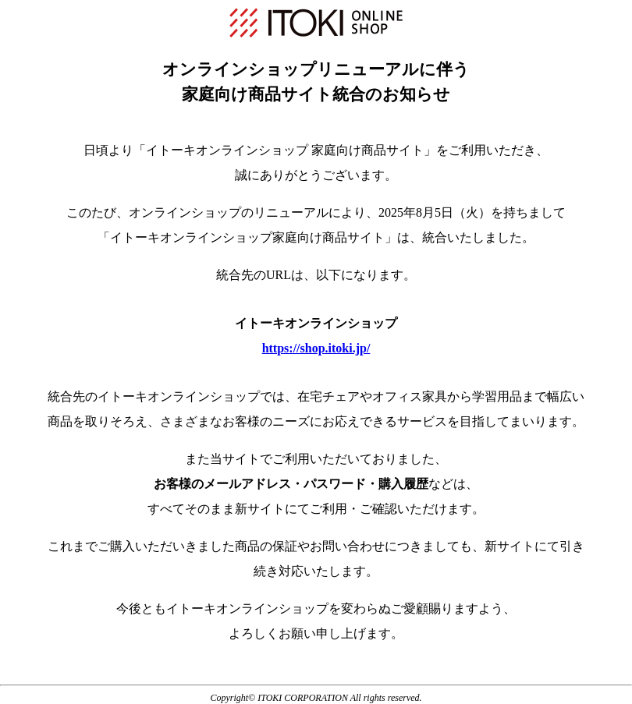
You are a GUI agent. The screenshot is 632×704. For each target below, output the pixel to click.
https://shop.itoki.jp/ (316, 348)
